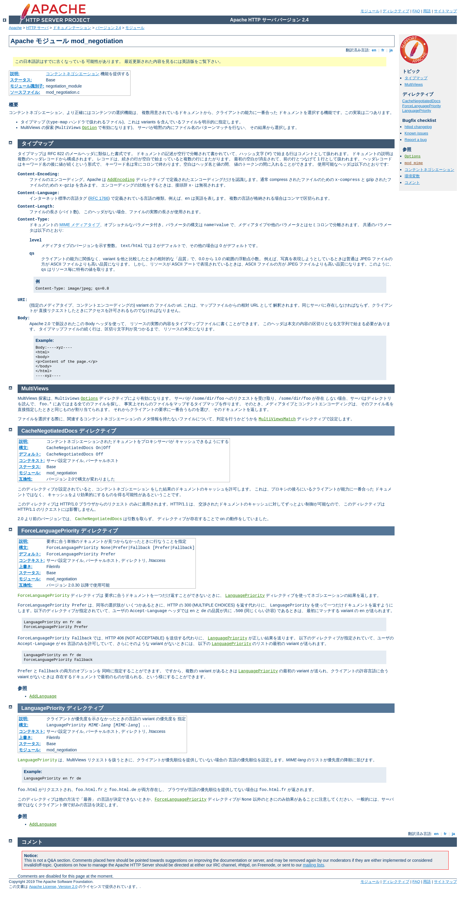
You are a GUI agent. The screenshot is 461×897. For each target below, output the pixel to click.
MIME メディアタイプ (79, 224)
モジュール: (30, 473)
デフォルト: (30, 454)
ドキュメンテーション (72, 28)
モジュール (370, 11)
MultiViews (414, 84)
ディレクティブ (396, 11)
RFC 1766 (99, 198)
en (374, 50)
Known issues (416, 133)
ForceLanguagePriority (421, 106)
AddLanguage (42, 696)
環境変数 (412, 176)
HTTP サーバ (37, 28)
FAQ (416, 11)
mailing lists (313, 865)
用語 (427, 11)
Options (413, 156)
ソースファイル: (25, 92)
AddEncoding (120, 179)
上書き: (26, 566)
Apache (15, 28)
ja (391, 50)
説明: (15, 73)
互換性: (26, 479)
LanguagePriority (416, 110)
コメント (412, 182)
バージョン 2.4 (108, 28)
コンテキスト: (32, 460)
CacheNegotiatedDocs (421, 101)
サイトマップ (445, 11)
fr (382, 50)
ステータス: (21, 80)
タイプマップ (416, 78)
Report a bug (416, 139)
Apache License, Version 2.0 (53, 886)
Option (89, 127)
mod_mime (414, 163)
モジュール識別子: (27, 86)
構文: (24, 447)
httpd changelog (418, 127)
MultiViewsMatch (277, 419)
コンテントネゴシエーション (72, 73)
